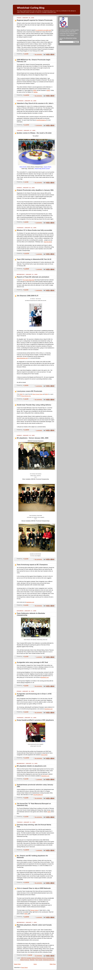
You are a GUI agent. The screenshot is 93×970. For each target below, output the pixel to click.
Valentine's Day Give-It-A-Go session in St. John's (35, 103)
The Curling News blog (28, 280)
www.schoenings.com (22, 358)
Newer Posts (17, 964)
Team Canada (38, 959)
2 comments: (39, 290)
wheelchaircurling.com (48, 959)
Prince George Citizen (38, 394)
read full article (48, 241)
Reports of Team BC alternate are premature (33, 277)
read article (44, 754)
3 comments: (39, 125)
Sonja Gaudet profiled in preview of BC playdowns (35, 720)
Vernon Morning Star (26, 396)
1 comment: (39, 254)
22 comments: (38, 955)
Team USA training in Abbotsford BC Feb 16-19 (34, 259)
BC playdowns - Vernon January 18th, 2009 (32, 438)
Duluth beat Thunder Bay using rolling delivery (34, 405)
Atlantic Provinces (24, 959)
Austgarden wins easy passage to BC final (32, 662)
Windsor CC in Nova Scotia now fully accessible (34, 230)
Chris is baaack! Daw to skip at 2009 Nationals (34, 888)
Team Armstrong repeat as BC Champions (32, 564)
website (36, 92)
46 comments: (38, 605)
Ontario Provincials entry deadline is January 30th (35, 190)
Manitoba (32, 959)
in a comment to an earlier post (43, 30)
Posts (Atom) (24, 967)
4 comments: (39, 222)
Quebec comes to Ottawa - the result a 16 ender (34, 133)
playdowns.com (30, 602)
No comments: (38, 54)
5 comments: (39, 386)
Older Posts (53, 964)
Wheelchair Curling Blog (30, 7)
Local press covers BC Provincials (29, 391)
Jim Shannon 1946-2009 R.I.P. (27, 296)
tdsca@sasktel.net (38, 794)
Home (35, 964)
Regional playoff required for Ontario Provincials (34, 20)
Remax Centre (34, 910)
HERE (34, 90)
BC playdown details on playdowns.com (31, 766)
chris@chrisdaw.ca (41, 120)
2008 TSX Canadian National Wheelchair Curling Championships (37, 958)
